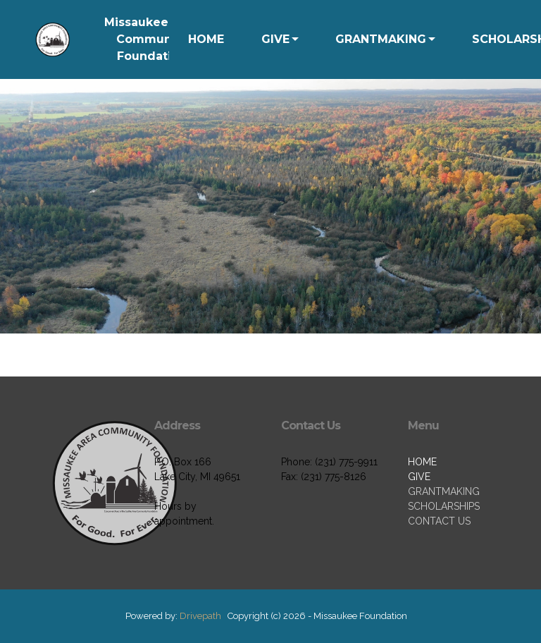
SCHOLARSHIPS (444, 506)
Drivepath (200, 616)
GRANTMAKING (380, 39)
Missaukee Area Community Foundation (152, 39)
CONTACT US (439, 521)
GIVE (275, 39)
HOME (206, 39)
